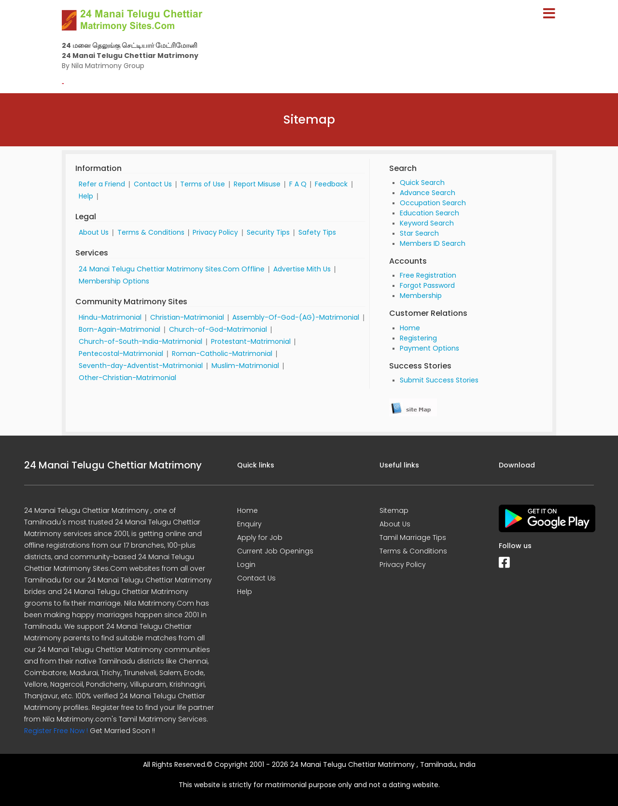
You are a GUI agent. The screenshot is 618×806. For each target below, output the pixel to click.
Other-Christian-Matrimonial (127, 377)
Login (246, 564)
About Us (94, 232)
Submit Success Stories (439, 380)
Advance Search (427, 193)
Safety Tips (317, 232)
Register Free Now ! (56, 730)
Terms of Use (202, 184)
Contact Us (153, 184)
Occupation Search (433, 203)
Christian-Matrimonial (187, 317)
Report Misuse (257, 184)
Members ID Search (432, 243)
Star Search (419, 233)
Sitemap (393, 510)
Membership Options (114, 281)
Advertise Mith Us (302, 269)
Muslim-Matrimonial (245, 365)
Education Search (429, 213)
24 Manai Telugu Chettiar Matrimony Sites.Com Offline (172, 269)
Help (86, 196)
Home (410, 328)
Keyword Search (427, 223)
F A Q (298, 184)
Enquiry (249, 524)
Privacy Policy (215, 232)
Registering (418, 338)
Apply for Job (259, 537)
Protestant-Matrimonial (251, 341)
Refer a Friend (102, 184)
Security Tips (268, 232)
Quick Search (422, 182)
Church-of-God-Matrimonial (218, 329)
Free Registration (428, 275)
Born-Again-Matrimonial (119, 329)
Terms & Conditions (150, 232)
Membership (421, 295)
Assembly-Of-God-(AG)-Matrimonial (295, 317)
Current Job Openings (275, 551)
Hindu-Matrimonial (110, 317)
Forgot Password (427, 285)
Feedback (331, 184)
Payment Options (429, 348)
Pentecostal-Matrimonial (121, 353)
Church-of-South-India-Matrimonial (140, 341)
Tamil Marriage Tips (412, 537)
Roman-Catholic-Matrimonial (222, 353)
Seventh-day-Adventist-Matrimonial (141, 365)
